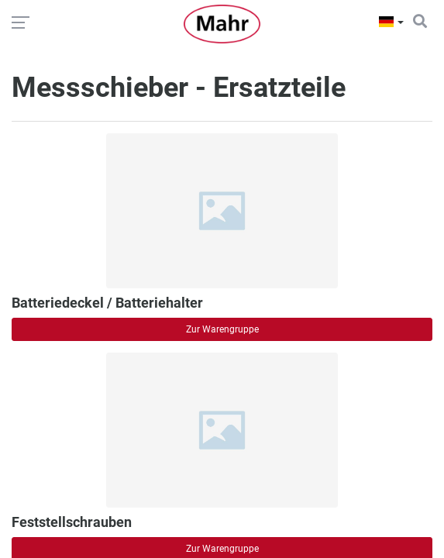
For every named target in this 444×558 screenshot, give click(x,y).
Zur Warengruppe (222, 329)
